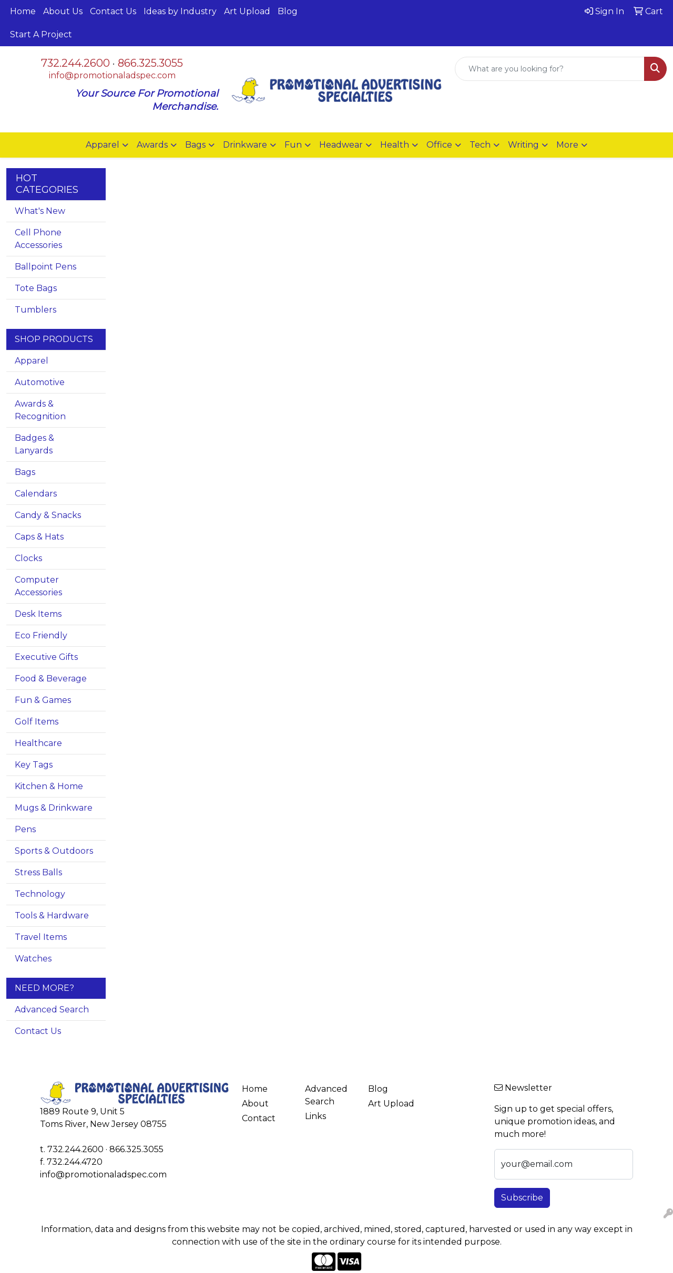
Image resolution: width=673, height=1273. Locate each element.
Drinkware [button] (245, 145)
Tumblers (35, 310)
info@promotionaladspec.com (112, 75)
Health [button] (394, 145)
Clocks (28, 558)
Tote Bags (36, 288)
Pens (25, 829)
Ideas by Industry (180, 11)
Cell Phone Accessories (38, 238)
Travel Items (41, 937)
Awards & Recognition (40, 410)
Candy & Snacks (48, 515)
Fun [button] (293, 145)
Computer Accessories (38, 586)
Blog (288, 11)
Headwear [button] (341, 145)
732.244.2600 (75, 63)
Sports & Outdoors (54, 851)
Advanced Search (52, 1010)
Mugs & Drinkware (54, 808)
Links (315, 1116)
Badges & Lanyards (34, 444)
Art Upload (247, 11)
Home (23, 11)
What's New (40, 211)
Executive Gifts (46, 657)
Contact (259, 1118)
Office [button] (439, 145)
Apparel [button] (102, 145)
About (255, 1104)
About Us (63, 11)
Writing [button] (523, 145)
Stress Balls (38, 872)
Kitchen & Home (49, 786)
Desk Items (38, 614)
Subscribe (522, 1198)
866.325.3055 (150, 63)
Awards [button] (152, 145)
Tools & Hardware (52, 915)
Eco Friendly (41, 635)
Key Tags (34, 765)
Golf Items (36, 722)
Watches (33, 959)
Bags (25, 472)
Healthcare (38, 743)
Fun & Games (43, 700)
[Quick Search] (550, 69)
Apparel (31, 361)
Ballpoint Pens (45, 267)
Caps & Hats (39, 537)
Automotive (40, 382)
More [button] (567, 145)
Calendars (36, 494)
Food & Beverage (51, 679)
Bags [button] (195, 145)
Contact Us (113, 11)
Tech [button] (480, 145)
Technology (40, 894)
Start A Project (41, 34)
